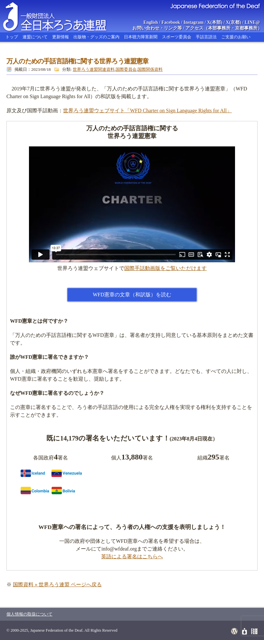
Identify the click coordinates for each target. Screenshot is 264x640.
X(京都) (233, 22)
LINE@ (252, 22)
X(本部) (214, 22)
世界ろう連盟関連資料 (94, 69)
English (150, 22)
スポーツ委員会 (176, 36)
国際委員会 (126, 69)
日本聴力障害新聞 (140, 36)
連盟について (35, 36)
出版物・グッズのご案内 (96, 36)
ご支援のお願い (235, 36)
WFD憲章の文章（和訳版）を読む (132, 294)
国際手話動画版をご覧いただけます (165, 268)
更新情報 (60, 36)
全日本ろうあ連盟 (61, 16)
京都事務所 (246, 28)
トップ (11, 36)
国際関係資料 (150, 69)
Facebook (171, 22)
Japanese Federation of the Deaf (215, 6)
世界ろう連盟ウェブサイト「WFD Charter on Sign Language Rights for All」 (147, 110)
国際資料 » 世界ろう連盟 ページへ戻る (57, 584)
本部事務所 (219, 28)
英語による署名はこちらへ (132, 556)
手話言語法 (206, 36)
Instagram (193, 22)
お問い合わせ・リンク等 (157, 28)
